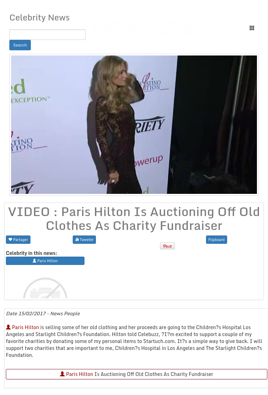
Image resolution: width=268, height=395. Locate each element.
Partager (18, 239)
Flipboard (216, 239)
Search (20, 45)
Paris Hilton (22, 327)
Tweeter (84, 239)
